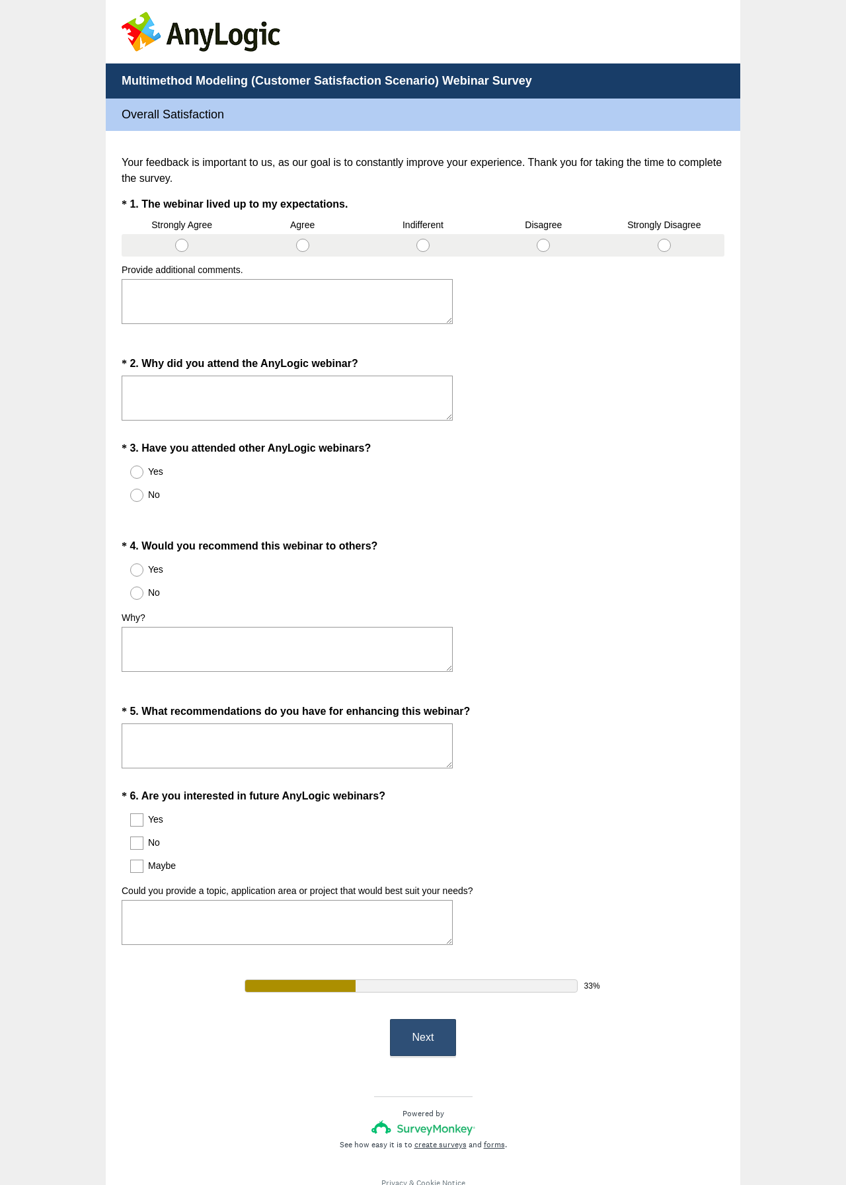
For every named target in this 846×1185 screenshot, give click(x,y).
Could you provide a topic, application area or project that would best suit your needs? (297, 855)
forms (494, 1097)
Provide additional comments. (182, 270)
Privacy (394, 1135)
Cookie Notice (440, 1135)
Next (423, 989)
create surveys (440, 1097)
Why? (133, 594)
